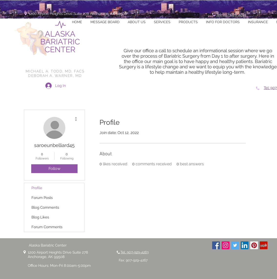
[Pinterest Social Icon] (254, 245)
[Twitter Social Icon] (235, 245)
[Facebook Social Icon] (216, 245)
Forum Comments (46, 227)
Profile (36, 188)
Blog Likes (40, 217)
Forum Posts (42, 198)
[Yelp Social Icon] (263, 245)
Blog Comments (45, 207)
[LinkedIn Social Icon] (244, 245)
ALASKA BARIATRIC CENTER (60, 41)
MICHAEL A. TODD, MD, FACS (55, 71)
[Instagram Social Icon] (225, 245)
